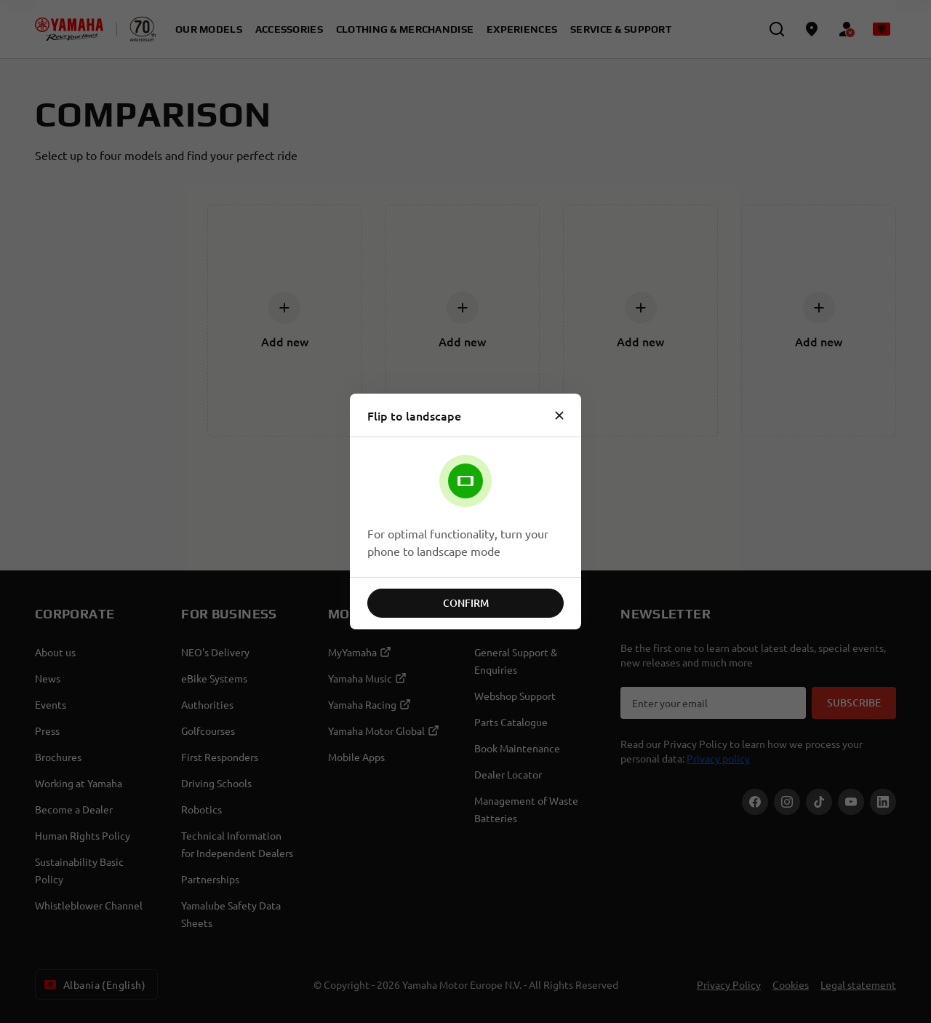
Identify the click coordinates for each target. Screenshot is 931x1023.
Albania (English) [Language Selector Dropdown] (93, 984)
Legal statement (858, 984)
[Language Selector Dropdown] (881, 29)
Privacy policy (718, 758)
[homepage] (69, 29)
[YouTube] (851, 802)
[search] (776, 29)
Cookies (790, 984)
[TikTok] (819, 802)
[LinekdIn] (883, 802)
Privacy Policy (729, 984)
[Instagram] (787, 802)
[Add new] (284, 308)
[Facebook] (755, 802)
